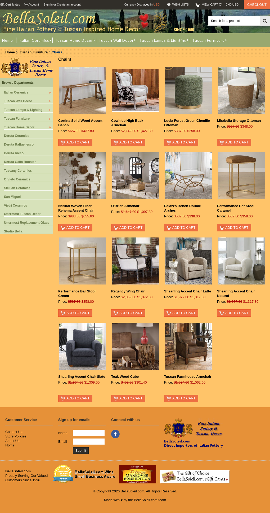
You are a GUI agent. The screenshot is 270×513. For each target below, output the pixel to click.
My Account (31, 4)
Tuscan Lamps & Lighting (23, 110)
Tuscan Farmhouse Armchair (187, 377)
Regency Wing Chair (128, 291)
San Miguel (12, 197)
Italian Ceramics (16, 92)
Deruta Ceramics (16, 136)
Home (10, 52)
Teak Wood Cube (125, 377)
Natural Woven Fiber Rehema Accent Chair (76, 208)
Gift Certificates (10, 4)
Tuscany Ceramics (18, 170)
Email (62, 442)
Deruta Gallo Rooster (20, 162)
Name (63, 433)
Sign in (48, 4)
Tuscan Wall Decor (18, 101)
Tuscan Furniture (34, 52)
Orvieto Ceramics (17, 179)
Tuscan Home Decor (19, 127)
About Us (12, 441)
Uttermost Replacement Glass (26, 223)
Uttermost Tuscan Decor (22, 214)
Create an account (69, 4)
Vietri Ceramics (15, 205)
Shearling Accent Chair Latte (187, 291)
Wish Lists (180, 4)
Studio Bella (13, 231)
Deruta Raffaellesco (19, 144)
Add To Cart (77, 142)
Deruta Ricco (14, 153)
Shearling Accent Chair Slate (81, 377)
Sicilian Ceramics (17, 188)
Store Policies (15, 436)
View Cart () (220, 4)
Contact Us (13, 432)
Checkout (257, 5)
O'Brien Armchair (125, 206)
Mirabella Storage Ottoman (239, 121)
